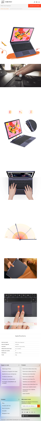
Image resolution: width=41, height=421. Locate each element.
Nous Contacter (6, 408)
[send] (38, 406)
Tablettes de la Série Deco (29, 381)
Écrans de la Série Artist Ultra (30, 368)
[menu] (38, 2)
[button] (34, 2)
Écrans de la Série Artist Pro (29, 371)
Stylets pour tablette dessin (29, 387)
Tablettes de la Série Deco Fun (30, 384)
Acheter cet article (34, 5)
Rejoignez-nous (6, 413)
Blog (3, 403)
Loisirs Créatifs (26, 393)
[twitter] (29, 412)
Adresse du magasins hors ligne (9, 371)
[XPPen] (6, 2)
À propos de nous (6, 405)
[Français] (31, 415)
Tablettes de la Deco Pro (29, 379)
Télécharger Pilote (6, 368)
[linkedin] (32, 412)
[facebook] (25, 412)
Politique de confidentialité (8, 379)
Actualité (4, 410)
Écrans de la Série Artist (28, 376)
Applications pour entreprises (9, 374)
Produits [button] (31, 365)
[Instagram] (22, 412)
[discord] (27, 412)
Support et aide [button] (10, 365)
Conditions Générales (7, 376)
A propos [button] (10, 399)
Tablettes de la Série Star (29, 374)
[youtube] (34, 412)
